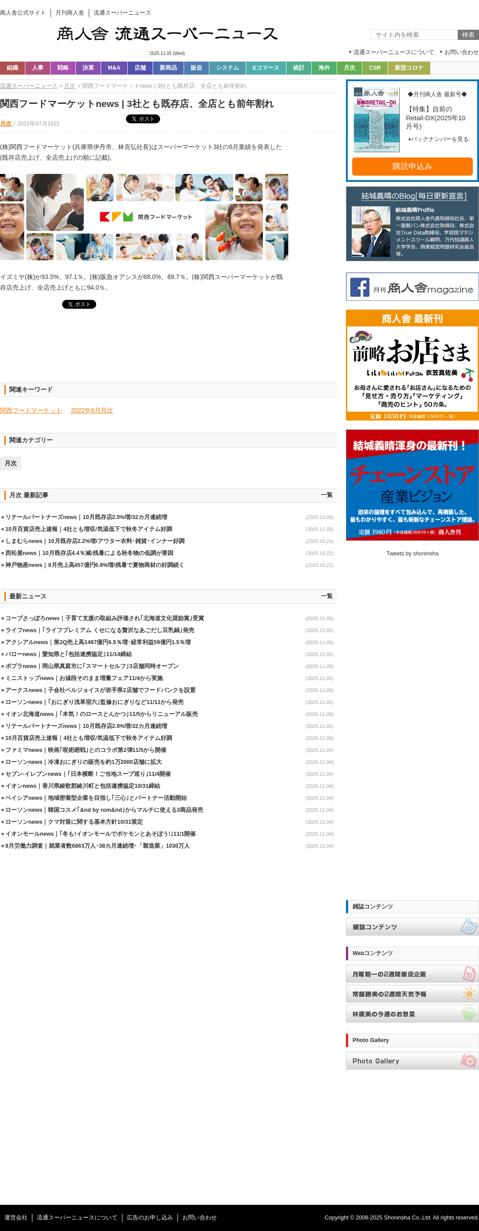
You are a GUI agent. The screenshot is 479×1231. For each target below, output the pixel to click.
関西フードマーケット (31, 410)
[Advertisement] (168, 351)
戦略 (63, 68)
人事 (37, 68)
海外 (324, 68)
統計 (299, 68)
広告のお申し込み (150, 1218)
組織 (12, 68)
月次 (349, 68)
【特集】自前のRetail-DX (435, 117)
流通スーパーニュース (29, 86)
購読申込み (412, 166)
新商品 (168, 68)
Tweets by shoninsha (412, 554)
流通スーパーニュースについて (77, 1218)
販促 (196, 68)
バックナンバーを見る (439, 139)
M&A (114, 68)
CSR (375, 68)
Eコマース (266, 68)
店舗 (140, 68)
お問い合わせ (199, 1218)
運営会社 (15, 1218)
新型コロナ (409, 68)
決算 (88, 68)
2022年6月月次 (92, 410)
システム (227, 68)
